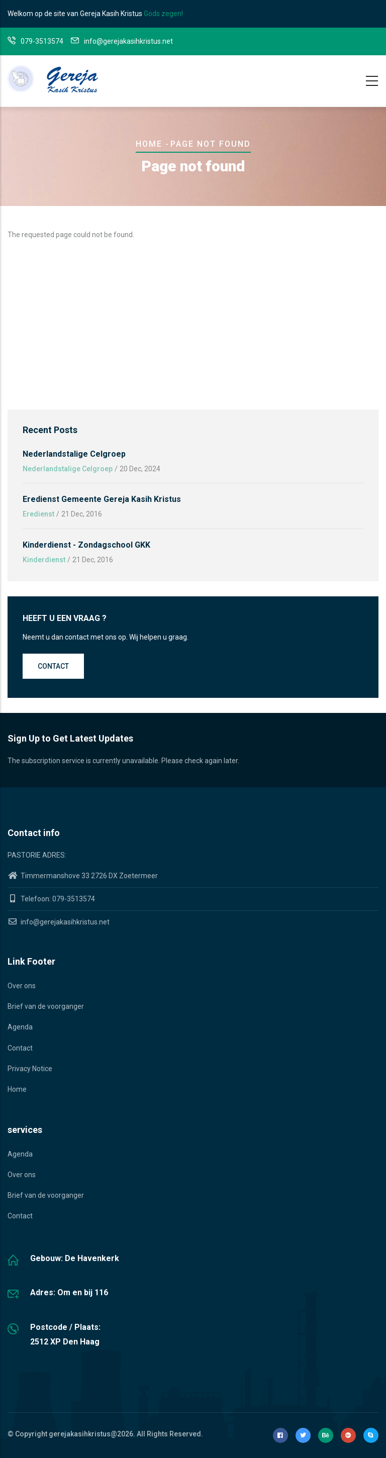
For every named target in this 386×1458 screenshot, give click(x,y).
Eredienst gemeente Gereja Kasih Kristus (102, 499)
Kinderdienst (44, 560)
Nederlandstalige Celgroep (74, 454)
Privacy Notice (30, 1069)
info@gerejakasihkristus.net (59, 922)
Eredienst (38, 514)
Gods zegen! (163, 14)
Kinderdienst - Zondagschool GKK (86, 545)
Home (149, 144)
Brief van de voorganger (46, 1006)
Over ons (22, 986)
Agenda (20, 1027)
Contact (53, 666)
